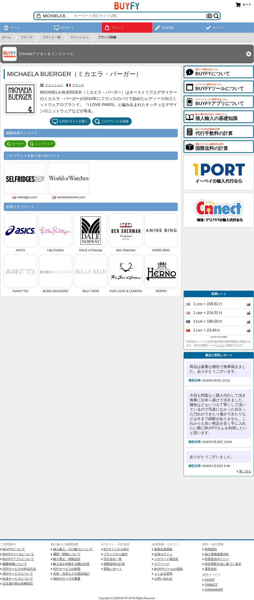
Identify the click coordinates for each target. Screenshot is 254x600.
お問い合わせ (163, 578)
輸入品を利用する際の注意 (71, 564)
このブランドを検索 (111, 121)
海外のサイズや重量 (66, 578)
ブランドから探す (116, 554)
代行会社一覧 (113, 559)
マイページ (161, 564)
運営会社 (211, 569)
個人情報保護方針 (217, 554)
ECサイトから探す (116, 549)
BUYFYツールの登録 (168, 569)
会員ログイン (163, 554)
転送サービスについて (18, 578)
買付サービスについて (18, 573)
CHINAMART (214, 589)
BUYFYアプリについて (18, 559)
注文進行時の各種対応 (18, 583)
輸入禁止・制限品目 (66, 559)
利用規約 (211, 549)
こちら (221, 345)
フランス (78, 85)
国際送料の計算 (114, 564)
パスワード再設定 (166, 559)
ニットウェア (41, 144)
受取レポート (113, 569)
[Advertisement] (219, 259)
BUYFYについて (14, 549)
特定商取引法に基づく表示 (223, 564)
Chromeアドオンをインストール (46, 54)
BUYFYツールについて (18, 554)
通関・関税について (66, 554)
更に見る (245, 471)
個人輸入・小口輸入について (73, 549)
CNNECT (211, 584)
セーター (15, 144)
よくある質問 (163, 573)
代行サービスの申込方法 (19, 569)
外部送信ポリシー (217, 559)
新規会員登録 (163, 549)
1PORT (210, 580)
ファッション (54, 85)
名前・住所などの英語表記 (71, 573)
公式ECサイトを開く (70, 121)
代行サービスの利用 (66, 569)
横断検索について (15, 564)
